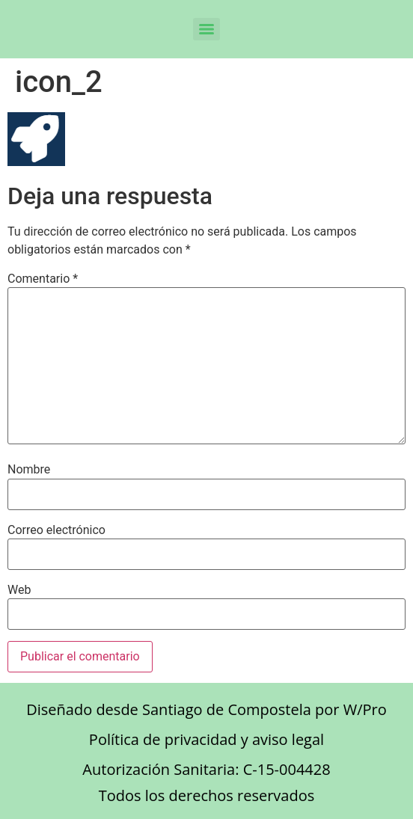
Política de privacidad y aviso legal (206, 739)
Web (19, 590)
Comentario (42, 279)
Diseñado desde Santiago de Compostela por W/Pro (206, 709)
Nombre (28, 470)
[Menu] (206, 29)
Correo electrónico (56, 530)
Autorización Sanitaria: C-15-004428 (206, 769)
